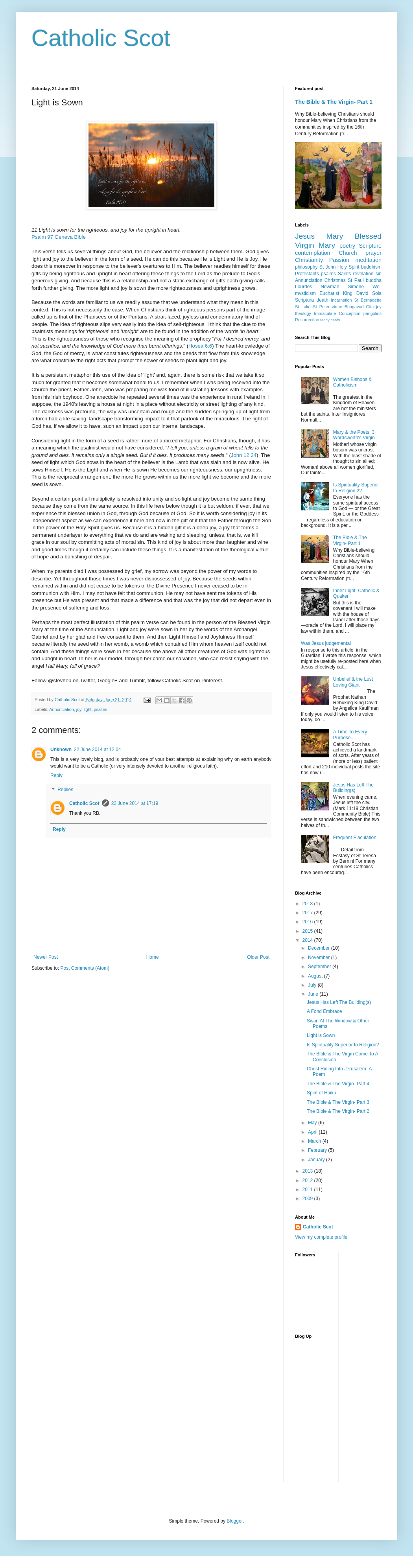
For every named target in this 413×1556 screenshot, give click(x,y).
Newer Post (45, 957)
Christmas (335, 280)
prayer (373, 253)
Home (152, 957)
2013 (308, 1171)
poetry (347, 246)
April (313, 1132)
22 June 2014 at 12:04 (97, 749)
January (317, 1159)
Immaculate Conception (337, 313)
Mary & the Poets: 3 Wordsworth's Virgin (354, 434)
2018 (308, 903)
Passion (339, 260)
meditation (369, 260)
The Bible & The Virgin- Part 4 (338, 1083)
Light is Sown (321, 1035)
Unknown (61, 749)
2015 (308, 931)
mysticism (305, 293)
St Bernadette (368, 300)
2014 (308, 940)
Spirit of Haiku (321, 1093)
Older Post (258, 957)
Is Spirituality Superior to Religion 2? (356, 487)
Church (348, 253)
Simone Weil (365, 286)
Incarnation (341, 300)
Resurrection (307, 319)
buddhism (371, 267)
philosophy (306, 267)
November (319, 957)
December (319, 948)
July (313, 985)
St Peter (321, 306)
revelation (363, 273)
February (318, 1150)
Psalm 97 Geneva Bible (58, 237)
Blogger (235, 1521)
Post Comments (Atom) (84, 968)
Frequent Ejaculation (354, 837)
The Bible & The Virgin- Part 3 (338, 1102)
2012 (308, 1180)
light (88, 709)
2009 (308, 1198)
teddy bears (330, 320)
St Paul (356, 280)
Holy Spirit (348, 267)
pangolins (372, 313)
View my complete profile (321, 1237)
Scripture (370, 246)
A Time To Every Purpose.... (350, 734)
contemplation (312, 253)
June (313, 994)
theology (303, 313)
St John (327, 267)
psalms (100, 709)
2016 (308, 921)
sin (379, 273)
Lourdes (303, 286)
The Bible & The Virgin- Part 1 (333, 102)
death (322, 300)
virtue (337, 306)
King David (355, 293)
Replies (65, 789)
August (316, 976)
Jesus (305, 236)
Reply (56, 775)
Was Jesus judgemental (326, 643)
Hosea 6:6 (200, 346)
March (315, 1141)
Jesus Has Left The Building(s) (353, 787)
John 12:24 (243, 455)
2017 (308, 912)
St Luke (303, 306)
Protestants (307, 273)
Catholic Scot (101, 38)
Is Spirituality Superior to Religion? (343, 1045)
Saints (344, 273)
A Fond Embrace (324, 1011)
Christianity (309, 260)
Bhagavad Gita (359, 306)
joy (78, 709)
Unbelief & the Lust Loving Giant (353, 681)
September (320, 966)
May (313, 1122)
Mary (334, 236)
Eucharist (329, 293)
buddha (374, 280)
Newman (330, 286)
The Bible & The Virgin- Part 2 (338, 1111)
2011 (308, 1189)
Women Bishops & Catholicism (352, 382)
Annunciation (61, 709)
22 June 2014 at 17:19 (134, 803)
